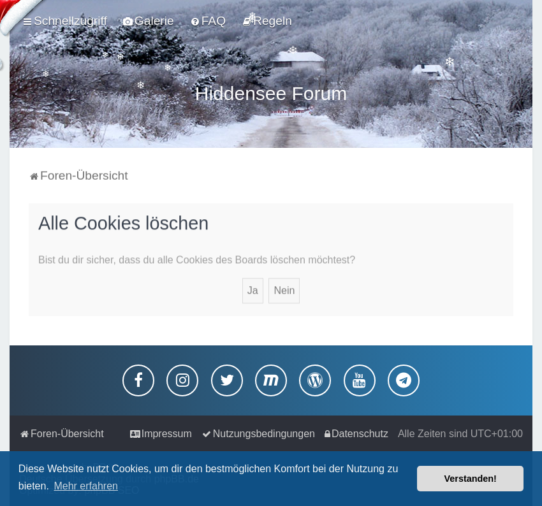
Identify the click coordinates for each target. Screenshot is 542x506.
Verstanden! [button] (470, 478)
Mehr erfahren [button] (86, 486)
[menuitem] (148, 21)
